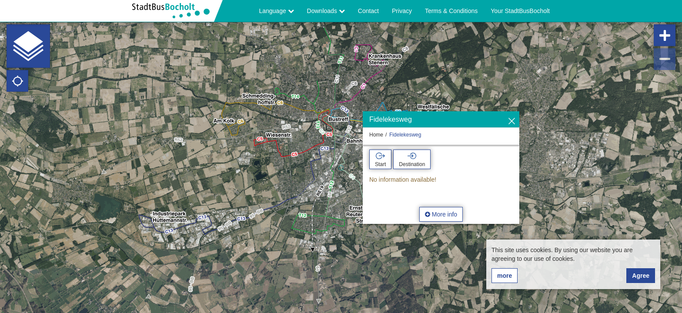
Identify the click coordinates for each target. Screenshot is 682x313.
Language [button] (276, 10)
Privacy (402, 10)
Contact (368, 10)
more (504, 275)
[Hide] (511, 121)
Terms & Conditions (451, 10)
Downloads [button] (326, 10)
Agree (640, 275)
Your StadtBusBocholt (520, 10)
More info (441, 214)
